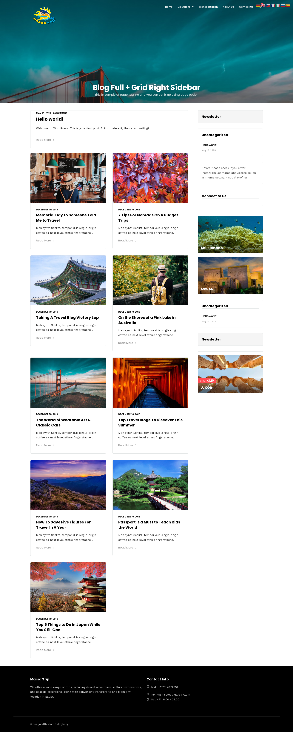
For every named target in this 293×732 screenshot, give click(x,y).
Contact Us (246, 7)
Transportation (208, 7)
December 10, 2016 (47, 209)
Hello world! (50, 119)
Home (168, 7)
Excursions (184, 7)
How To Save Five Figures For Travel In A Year (63, 525)
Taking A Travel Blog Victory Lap (67, 317)
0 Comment (60, 113)
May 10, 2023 (43, 113)
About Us (228, 7)
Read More (45, 140)
